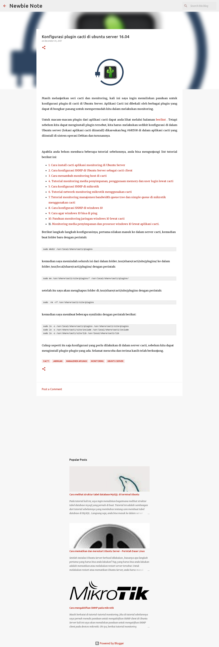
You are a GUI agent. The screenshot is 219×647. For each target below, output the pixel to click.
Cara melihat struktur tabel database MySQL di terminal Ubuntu (104, 493)
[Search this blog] (198, 6)
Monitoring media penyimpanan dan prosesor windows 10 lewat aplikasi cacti (105, 224)
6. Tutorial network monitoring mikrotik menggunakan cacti (90, 191)
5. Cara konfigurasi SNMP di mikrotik (73, 186)
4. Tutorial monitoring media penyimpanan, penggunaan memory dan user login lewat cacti (110, 181)
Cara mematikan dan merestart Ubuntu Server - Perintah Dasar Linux (107, 550)
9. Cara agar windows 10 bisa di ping (72, 213)
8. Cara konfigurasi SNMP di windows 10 (75, 208)
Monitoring (97, 360)
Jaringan (57, 360)
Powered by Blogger (109, 642)
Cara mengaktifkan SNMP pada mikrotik (91, 607)
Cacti (46, 360)
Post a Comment (52, 388)
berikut (161, 119)
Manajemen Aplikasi (76, 360)
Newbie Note (25, 6)
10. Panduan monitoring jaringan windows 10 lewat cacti (86, 218)
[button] (44, 47)
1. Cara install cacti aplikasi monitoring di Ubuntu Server (86, 165)
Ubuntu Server (115, 360)
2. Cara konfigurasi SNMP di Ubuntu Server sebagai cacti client (90, 170)
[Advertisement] (109, 423)
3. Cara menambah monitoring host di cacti (77, 175)
